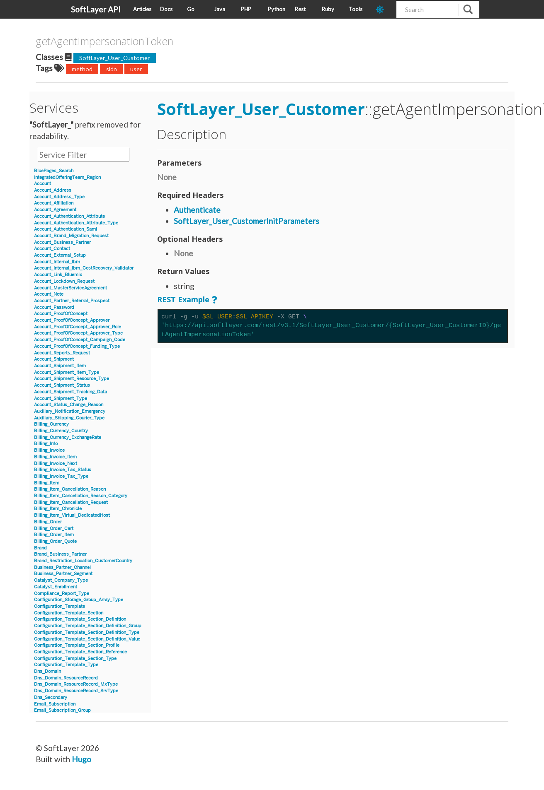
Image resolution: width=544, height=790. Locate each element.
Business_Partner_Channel (62, 567)
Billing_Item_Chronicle (58, 508)
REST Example (183, 299)
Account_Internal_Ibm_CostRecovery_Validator (84, 268)
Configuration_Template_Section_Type (75, 658)
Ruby (328, 9)
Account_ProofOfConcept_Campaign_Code (79, 339)
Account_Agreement (55, 209)
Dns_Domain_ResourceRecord (66, 678)
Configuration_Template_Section (68, 613)
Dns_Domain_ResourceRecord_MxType (76, 684)
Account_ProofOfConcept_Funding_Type (77, 346)
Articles (142, 9)
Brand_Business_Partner (60, 554)
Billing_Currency (51, 424)
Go (190, 9)
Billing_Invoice (49, 450)
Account (42, 183)
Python (276, 9)
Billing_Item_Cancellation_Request (71, 502)
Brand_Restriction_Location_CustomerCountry (83, 561)
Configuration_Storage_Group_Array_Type (78, 599)
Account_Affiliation (53, 203)
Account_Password (54, 307)
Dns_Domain (47, 671)
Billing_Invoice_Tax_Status (62, 469)
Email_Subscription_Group (62, 710)
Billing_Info (46, 443)
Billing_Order (48, 522)
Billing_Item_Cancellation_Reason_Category (80, 496)
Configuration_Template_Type (66, 664)
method (82, 68)
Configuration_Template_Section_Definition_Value (87, 639)
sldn (111, 68)
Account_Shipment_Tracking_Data (70, 392)
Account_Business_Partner (62, 242)
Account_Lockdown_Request (64, 281)
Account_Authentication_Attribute (69, 216)
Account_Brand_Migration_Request (71, 235)
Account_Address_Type (59, 197)
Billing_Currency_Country (61, 431)
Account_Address (52, 190)
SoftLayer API (96, 9)
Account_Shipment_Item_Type (66, 372)
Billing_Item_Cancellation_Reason (70, 489)
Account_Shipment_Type (60, 398)
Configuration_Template (59, 606)
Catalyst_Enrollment (55, 587)
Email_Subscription (54, 704)
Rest (300, 9)
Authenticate (197, 209)
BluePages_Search (53, 170)
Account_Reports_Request (62, 353)
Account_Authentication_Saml (65, 229)
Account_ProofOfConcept (60, 313)
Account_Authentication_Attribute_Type (76, 223)
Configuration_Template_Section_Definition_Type (86, 632)
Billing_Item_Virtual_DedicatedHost (72, 515)
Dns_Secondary (50, 697)
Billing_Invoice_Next (55, 463)
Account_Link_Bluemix (58, 274)
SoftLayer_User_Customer (114, 57)
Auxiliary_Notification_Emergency (69, 411)
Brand (40, 548)
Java (219, 9)
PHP (246, 9)
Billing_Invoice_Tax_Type (61, 476)
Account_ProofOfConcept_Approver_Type (78, 333)
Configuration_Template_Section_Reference (80, 652)
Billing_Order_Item (54, 534)
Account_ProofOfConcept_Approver (71, 320)
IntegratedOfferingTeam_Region (67, 177)
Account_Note (48, 294)
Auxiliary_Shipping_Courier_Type (69, 418)
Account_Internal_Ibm (57, 262)
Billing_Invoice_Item (55, 457)
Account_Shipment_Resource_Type (71, 378)
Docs (166, 9)
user (136, 68)
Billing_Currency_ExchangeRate (67, 437)
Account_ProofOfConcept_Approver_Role (77, 327)
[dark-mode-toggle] (382, 9)
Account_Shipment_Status (62, 385)
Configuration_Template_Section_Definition (80, 619)
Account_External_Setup (60, 255)
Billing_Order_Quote (55, 541)
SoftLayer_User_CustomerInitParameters (246, 221)
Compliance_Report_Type (61, 593)
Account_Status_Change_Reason (68, 404)
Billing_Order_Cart (53, 528)
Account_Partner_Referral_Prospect (71, 300)
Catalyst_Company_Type (61, 580)
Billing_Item (46, 483)
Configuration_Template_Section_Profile (76, 645)
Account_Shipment (54, 359)
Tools (355, 9)
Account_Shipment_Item (60, 366)
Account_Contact (52, 248)
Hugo (81, 759)
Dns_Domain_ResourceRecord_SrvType (76, 691)
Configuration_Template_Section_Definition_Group (87, 626)
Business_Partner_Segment (63, 573)
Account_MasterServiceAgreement (70, 288)
